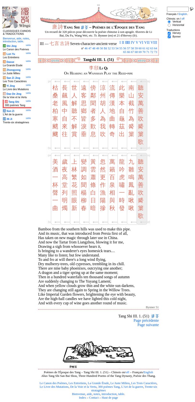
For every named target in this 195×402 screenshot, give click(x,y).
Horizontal (178, 24)
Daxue (10, 61)
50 (101, 48)
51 (105, 48)
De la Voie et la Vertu (83, 386)
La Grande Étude (98, 383)
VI (141, 42)
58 (132, 48)
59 (136, 48)
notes (96, 394)
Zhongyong (14, 69)
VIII (153, 42)
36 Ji (9, 118)
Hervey (177, 32)
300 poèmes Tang (109, 386)
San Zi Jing (13, 77)
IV (133, 42)
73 (155, 52)
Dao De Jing (14, 93)
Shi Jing (11, 45)
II (123, 42)
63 (151, 48)
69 (140, 52)
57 (128, 48)
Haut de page (110, 397)
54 (116, 48)
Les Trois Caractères (144, 383)
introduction (109, 394)
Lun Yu (11, 53)
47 (89, 48)
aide (89, 394)
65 (124, 52)
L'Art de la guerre (132, 386)
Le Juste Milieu (120, 383)
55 (120, 48)
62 (147, 48)
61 (144, 48)
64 (155, 48)
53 (113, 48)
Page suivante (148, 325)
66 (128, 52)
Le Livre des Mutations (54, 386)
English (148, 372)
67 (132, 52)
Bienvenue (78, 394)
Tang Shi (13, 101)
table (121, 394)
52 (109, 48)
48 (93, 48)
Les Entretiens (77, 383)
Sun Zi (10, 111)
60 (140, 48)
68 (136, 52)
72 (151, 52)
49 (97, 48)
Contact (94, 397)
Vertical (177, 21)
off (127, 372)
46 (86, 48)
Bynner (177, 36)
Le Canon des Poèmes (53, 383)
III (127, 42)
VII (147, 42)
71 (147, 52)
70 (144, 52)
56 (124, 48)
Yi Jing (11, 85)
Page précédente (146, 320)
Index (82, 397)
